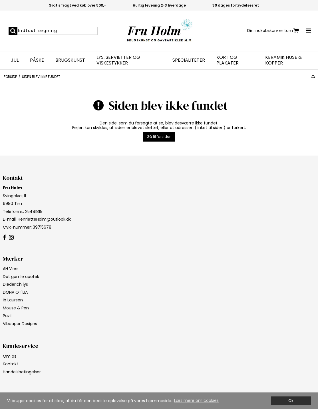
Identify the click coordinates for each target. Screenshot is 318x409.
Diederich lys (15, 284)
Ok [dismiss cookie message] (290, 400)
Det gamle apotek (21, 276)
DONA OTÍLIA (15, 292)
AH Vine (10, 268)
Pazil (7, 316)
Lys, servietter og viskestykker (118, 60)
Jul (15, 60)
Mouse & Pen (16, 308)
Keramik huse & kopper (283, 60)
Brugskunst (70, 60)
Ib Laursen (13, 300)
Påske (37, 60)
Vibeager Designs (20, 324)
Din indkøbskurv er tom (273, 31)
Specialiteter (188, 60)
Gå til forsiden (159, 136)
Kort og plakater (227, 60)
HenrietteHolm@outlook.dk (44, 219)
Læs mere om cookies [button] (196, 400)
